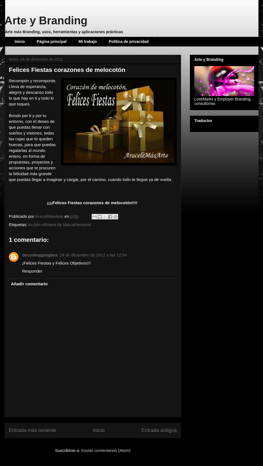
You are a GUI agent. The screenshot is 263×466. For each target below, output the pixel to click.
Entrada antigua (159, 430)
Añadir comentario (29, 283)
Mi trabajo (88, 41)
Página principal (52, 41)
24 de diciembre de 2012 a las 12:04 (93, 255)
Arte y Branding (45, 20)
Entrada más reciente (32, 430)
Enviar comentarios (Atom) (106, 450)
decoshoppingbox (40, 255)
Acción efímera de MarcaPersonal (59, 224)
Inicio (20, 41)
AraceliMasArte (50, 216)
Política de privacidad (129, 41)
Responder (32, 271)
